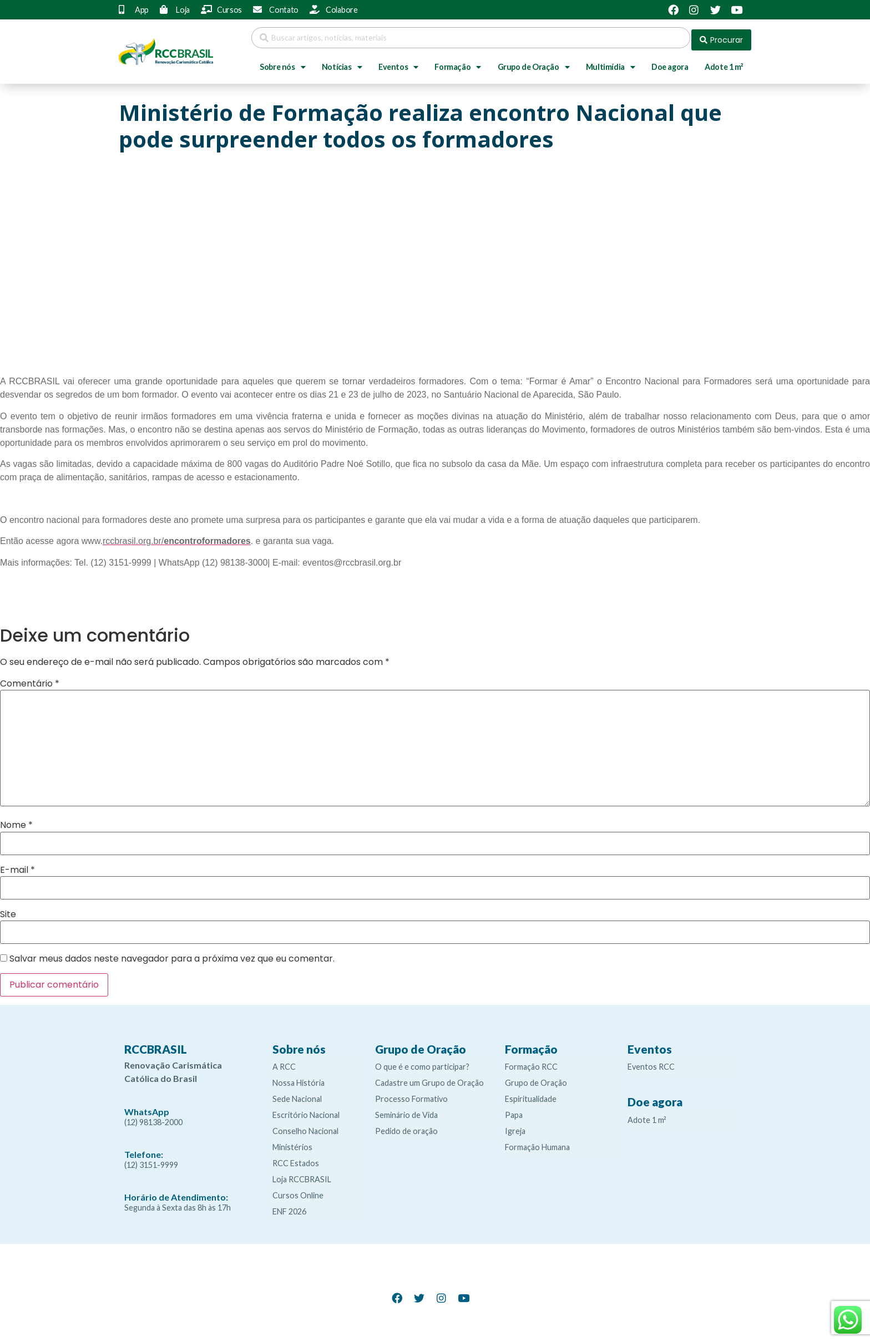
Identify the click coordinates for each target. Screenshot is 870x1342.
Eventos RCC (651, 1063)
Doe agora (669, 62)
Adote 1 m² (724, 62)
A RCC (284, 1063)
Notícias (342, 62)
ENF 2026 (289, 1207)
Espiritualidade (531, 1095)
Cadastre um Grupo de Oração (429, 1079)
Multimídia (610, 62)
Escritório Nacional (306, 1111)
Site (8, 910)
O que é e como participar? (422, 1063)
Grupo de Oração (534, 62)
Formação (457, 62)
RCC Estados (295, 1159)
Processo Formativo (411, 1095)
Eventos (398, 62)
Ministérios (292, 1143)
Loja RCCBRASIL (301, 1175)
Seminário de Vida (406, 1111)
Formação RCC (531, 1063)
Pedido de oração (406, 1127)
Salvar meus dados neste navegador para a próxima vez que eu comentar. (172, 954)
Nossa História (298, 1079)
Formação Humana (537, 1143)
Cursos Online (297, 1191)
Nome (16, 820)
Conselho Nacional (305, 1127)
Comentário (29, 679)
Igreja (515, 1127)
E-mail (17, 865)
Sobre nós (282, 62)
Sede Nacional (297, 1095)
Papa (514, 1111)
